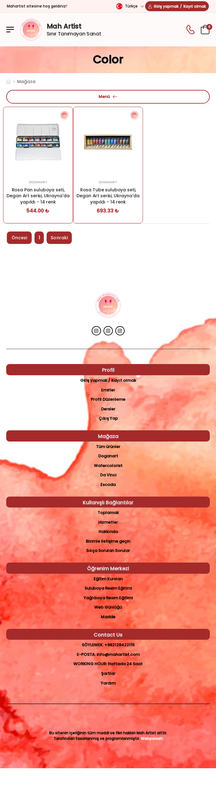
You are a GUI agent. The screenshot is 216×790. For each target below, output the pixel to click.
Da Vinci (108, 475)
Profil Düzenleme (108, 399)
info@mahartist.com (118, 654)
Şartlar (108, 673)
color (108, 60)
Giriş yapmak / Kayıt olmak (108, 380)
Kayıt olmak (194, 6)
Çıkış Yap (108, 418)
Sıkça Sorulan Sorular (108, 551)
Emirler (108, 390)
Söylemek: (92, 645)
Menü (104, 97)
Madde (108, 617)
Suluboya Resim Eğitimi (108, 588)
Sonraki (59, 238)
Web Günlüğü (108, 607)
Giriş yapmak (166, 6)
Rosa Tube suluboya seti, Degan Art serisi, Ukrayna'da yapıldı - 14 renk (107, 196)
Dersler (108, 409)
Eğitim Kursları (108, 579)
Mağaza (26, 81)
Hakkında (108, 532)
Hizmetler (108, 522)
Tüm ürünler (108, 447)
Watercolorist (108, 466)
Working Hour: (90, 664)
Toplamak (108, 513)
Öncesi (19, 238)
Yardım (108, 683)
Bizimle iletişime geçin (108, 541)
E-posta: (86, 654)
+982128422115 (119, 645)
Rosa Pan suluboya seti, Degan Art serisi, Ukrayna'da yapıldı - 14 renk (38, 196)
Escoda (108, 485)
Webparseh (152, 738)
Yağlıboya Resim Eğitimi (108, 598)
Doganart (38, 182)
